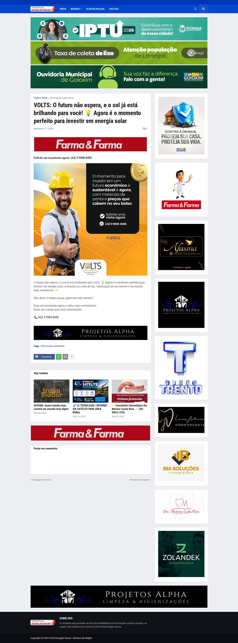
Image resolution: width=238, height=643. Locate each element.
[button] (195, 9)
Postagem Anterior (41, 479)
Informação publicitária (62, 98)
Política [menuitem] (114, 9)
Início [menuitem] (63, 9)
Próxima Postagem (139, 479)
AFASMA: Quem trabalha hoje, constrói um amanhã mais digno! (51, 407)
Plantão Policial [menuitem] (95, 9)
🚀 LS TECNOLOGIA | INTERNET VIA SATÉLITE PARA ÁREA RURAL (90, 409)
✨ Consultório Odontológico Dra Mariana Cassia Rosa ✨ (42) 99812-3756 (129, 409)
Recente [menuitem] (75, 9)
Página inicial (40, 98)
